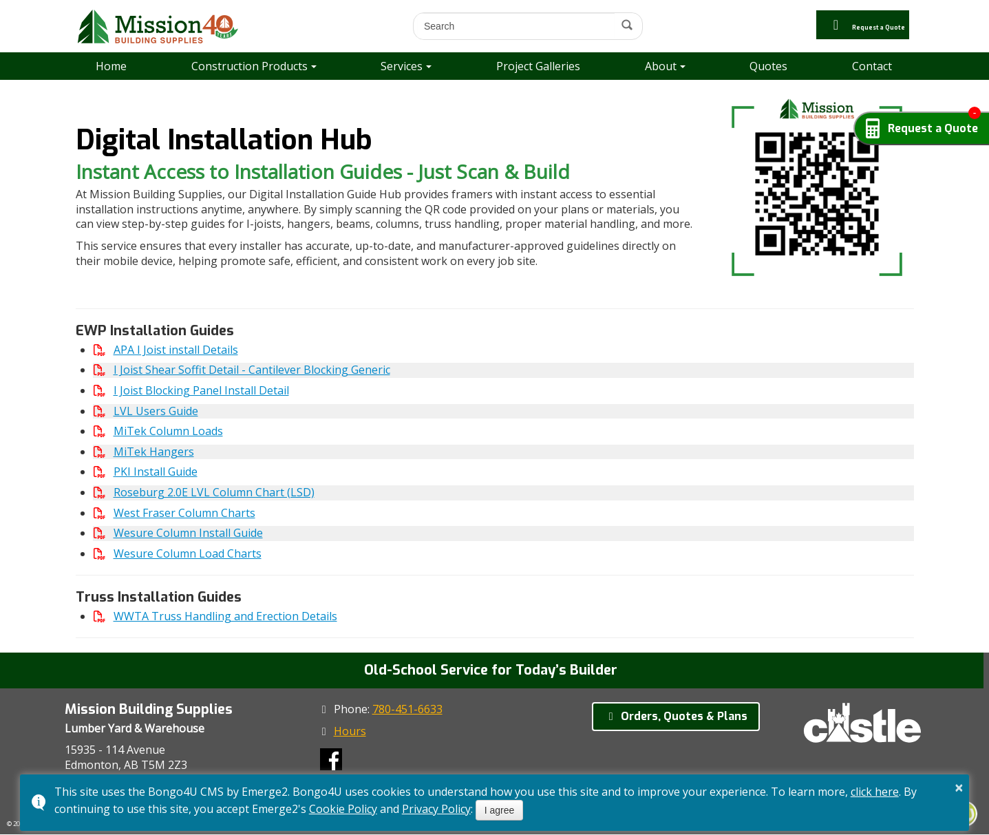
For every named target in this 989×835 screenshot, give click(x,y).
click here (875, 791)
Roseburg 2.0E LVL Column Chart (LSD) (214, 492)
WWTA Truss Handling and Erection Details (225, 616)
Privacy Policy (436, 808)
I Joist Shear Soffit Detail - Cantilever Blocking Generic (252, 371)
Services (402, 66)
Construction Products (249, 66)
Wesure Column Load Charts (188, 554)
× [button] (959, 787)
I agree (500, 810)
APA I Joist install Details (176, 350)
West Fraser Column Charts (184, 513)
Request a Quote (837, 24)
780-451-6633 (407, 709)
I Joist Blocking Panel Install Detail (201, 391)
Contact (872, 66)
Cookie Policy (343, 808)
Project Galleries (538, 66)
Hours (350, 731)
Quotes (768, 66)
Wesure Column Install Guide (188, 534)
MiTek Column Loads (168, 432)
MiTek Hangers (154, 452)
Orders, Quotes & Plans (675, 717)
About (661, 66)
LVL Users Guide (156, 411)
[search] (492, 27)
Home (111, 66)
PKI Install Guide (156, 472)
